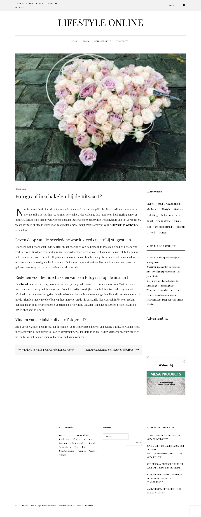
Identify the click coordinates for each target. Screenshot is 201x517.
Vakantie (180, 226)
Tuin (149, 226)
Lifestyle (165, 209)
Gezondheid (20, 188)
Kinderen (152, 209)
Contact (41, 3)
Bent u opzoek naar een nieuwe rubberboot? (112, 349)
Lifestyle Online (100, 22)
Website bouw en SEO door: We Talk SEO (75, 506)
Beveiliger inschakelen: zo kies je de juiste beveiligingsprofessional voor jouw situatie (163, 271)
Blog (31, 3)
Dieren (150, 203)
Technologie (164, 221)
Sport (150, 221)
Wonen (162, 232)
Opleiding (152, 215)
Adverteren (21, 3)
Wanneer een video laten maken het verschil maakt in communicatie (164, 478)
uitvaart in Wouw (123, 224)
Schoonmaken (169, 215)
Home (50, 3)
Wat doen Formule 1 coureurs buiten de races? (46, 349)
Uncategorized (163, 226)
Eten (160, 203)
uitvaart (23, 284)
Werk (152, 232)
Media (177, 209)
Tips (176, 221)
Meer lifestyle (102, 41)
